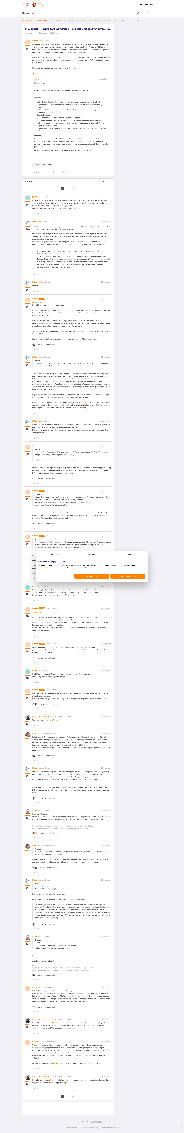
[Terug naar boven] (179, 1124)
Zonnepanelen (60, 20)
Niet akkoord (92, 576)
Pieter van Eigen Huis (40, 716)
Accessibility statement (110, 1128)
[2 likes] (45, 704)
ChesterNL (36, 987)
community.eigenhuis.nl (151, 4)
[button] (144, 13)
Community (27, 20)
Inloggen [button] (157, 13)
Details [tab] (92, 554)
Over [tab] (129, 554)
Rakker (35, 41)
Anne (34, 810)
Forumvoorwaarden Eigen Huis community (82, 1128)
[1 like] (43, 344)
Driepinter (36, 221)
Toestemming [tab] (54, 554)
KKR (40, 79)
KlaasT (34, 733)
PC (33, 446)
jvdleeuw (35, 197)
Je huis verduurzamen (43, 20)
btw (49, 165)
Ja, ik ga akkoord (128, 576)
